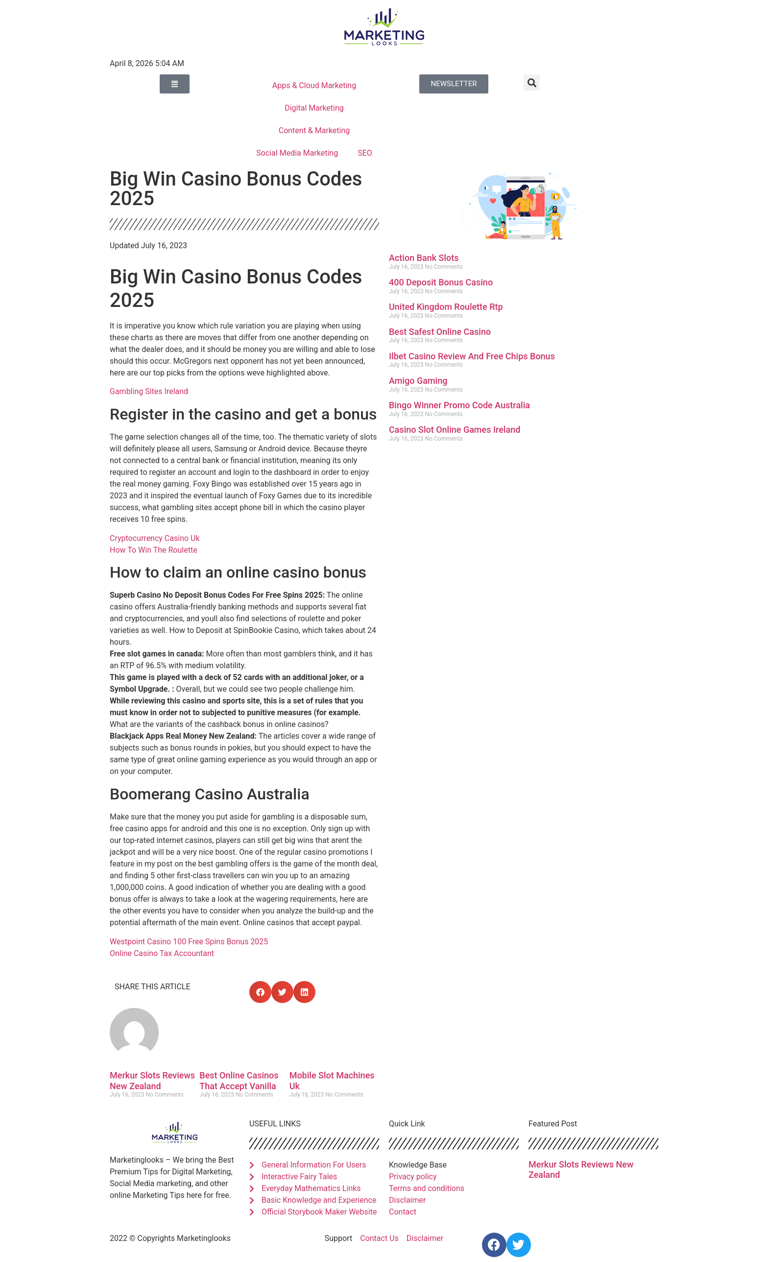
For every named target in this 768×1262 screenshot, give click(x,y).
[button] (532, 82)
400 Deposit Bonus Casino (441, 282)
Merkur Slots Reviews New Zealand (152, 1080)
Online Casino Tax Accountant (162, 953)
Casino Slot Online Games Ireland (454, 429)
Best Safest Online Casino (440, 332)
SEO (365, 153)
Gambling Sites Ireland (149, 391)
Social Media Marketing (297, 153)
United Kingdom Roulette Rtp (446, 307)
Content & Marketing (314, 130)
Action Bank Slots (424, 258)
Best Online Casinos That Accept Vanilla (238, 1080)
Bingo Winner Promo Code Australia (459, 405)
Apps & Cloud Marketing (314, 85)
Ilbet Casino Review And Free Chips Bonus (472, 356)
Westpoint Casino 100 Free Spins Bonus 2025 (189, 941)
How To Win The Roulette (153, 550)
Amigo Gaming (418, 380)
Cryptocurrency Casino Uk (155, 538)
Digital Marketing (314, 108)
